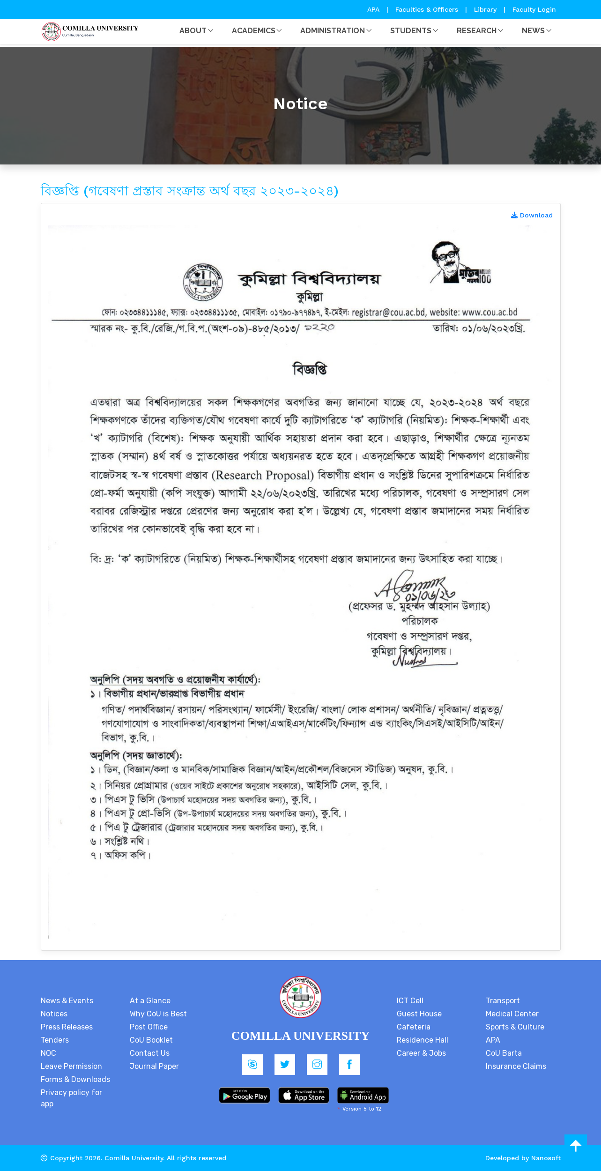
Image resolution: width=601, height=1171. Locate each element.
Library (486, 9)
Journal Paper (154, 1066)
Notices (54, 1013)
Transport (503, 1000)
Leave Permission (71, 1066)
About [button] (193, 30)
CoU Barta (504, 1053)
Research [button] (477, 30)
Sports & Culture (515, 1026)
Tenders (55, 1040)
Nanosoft (546, 1158)
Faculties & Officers (426, 9)
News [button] (533, 30)
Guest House (419, 1013)
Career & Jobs (421, 1053)
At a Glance (150, 1000)
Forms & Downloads (75, 1079)
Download (532, 215)
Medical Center (512, 1013)
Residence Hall (422, 1040)
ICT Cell (410, 1000)
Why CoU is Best (158, 1013)
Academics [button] (253, 30)
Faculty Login (534, 9)
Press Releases (67, 1026)
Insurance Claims (516, 1066)
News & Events (67, 1000)
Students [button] (410, 30)
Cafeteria (413, 1026)
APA (374, 9)
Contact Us (150, 1053)
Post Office (149, 1026)
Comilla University (133, 1158)
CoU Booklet (151, 1040)
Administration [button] (332, 30)
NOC (48, 1053)
